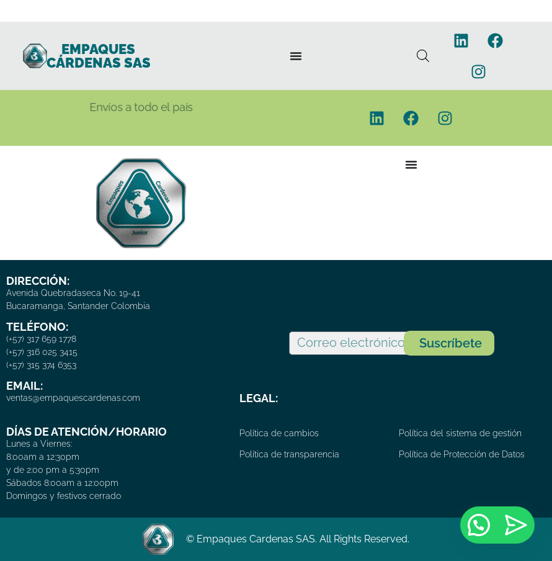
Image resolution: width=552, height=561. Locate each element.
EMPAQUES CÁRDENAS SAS (99, 56)
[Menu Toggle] (296, 56)
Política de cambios (279, 433)
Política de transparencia (289, 454)
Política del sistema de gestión (460, 433)
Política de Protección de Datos (462, 454)
